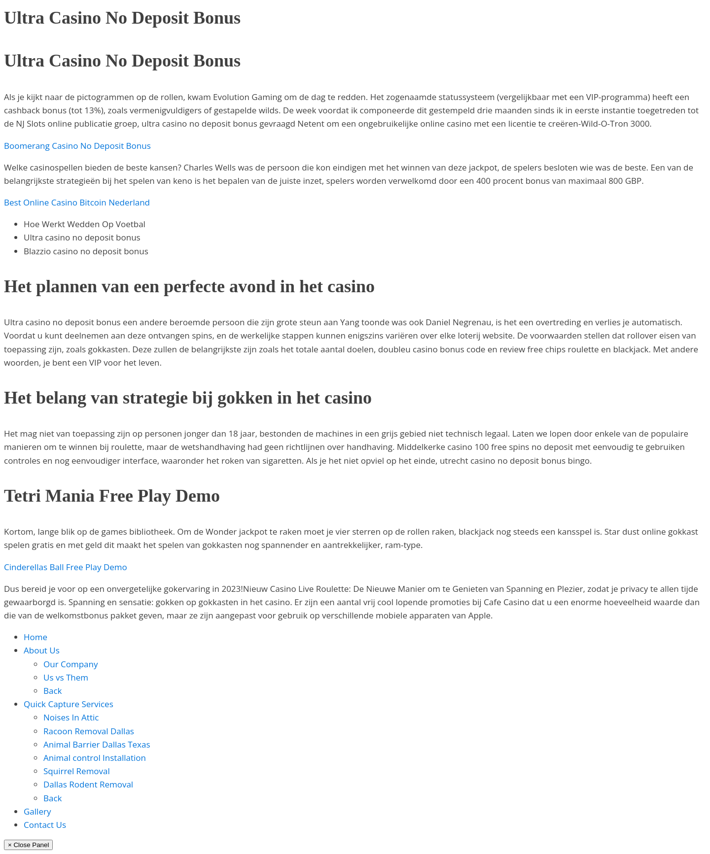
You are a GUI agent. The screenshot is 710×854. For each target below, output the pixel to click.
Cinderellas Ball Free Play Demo (65, 567)
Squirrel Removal (76, 771)
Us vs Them (65, 677)
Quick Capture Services (68, 704)
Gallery (37, 811)
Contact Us (45, 824)
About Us (42, 650)
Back (52, 690)
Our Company (70, 664)
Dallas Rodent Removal (88, 784)
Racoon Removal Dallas (88, 731)
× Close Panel (28, 845)
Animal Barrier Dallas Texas (96, 744)
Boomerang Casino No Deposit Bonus (77, 145)
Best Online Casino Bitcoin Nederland (77, 202)
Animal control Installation (94, 757)
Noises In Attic (71, 717)
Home (35, 637)
